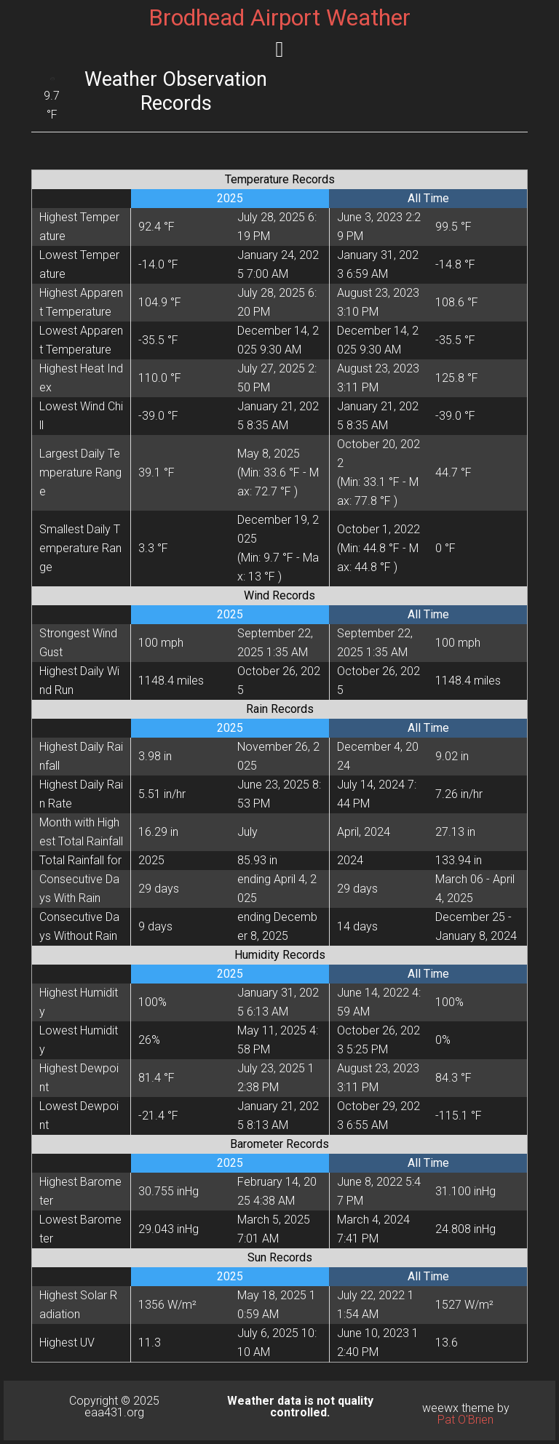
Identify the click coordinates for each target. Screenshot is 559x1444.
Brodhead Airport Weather (279, 17)
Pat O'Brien (465, 1420)
